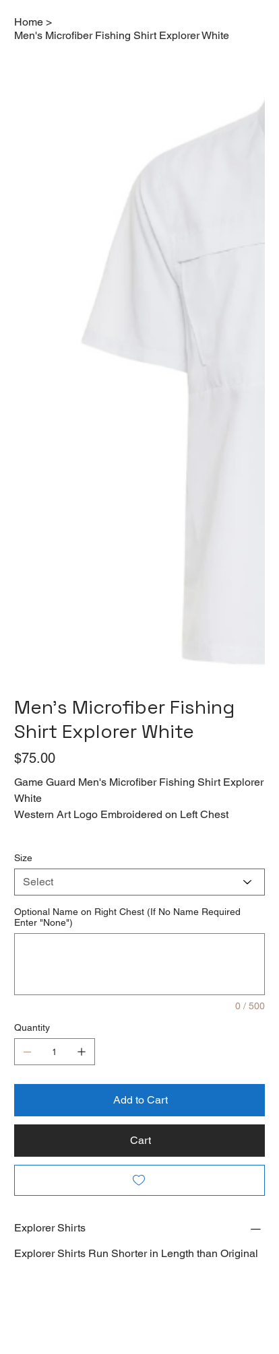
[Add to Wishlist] (140, 1180)
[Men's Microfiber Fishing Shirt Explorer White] (121, 35)
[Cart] (140, 1140)
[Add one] (81, 1051)
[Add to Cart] (140, 1100)
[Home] (28, 21)
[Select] (140, 882)
